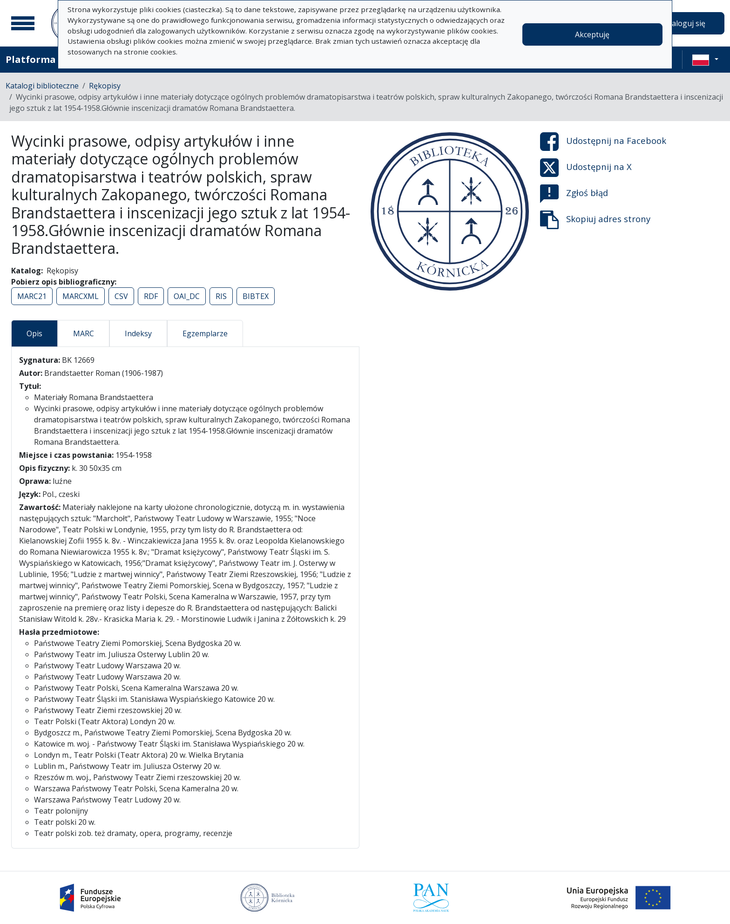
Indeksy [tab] (138, 333)
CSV (121, 296)
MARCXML (80, 296)
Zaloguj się (686, 23)
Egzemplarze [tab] (205, 333)
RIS (221, 296)
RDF (151, 296)
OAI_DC (187, 296)
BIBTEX (256, 296)
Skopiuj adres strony (595, 220)
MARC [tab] (83, 333)
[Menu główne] (23, 23)
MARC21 (32, 296)
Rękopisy (105, 86)
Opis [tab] (34, 333)
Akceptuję (592, 34)
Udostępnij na (603, 141)
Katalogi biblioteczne (42, 86)
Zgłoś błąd (574, 193)
